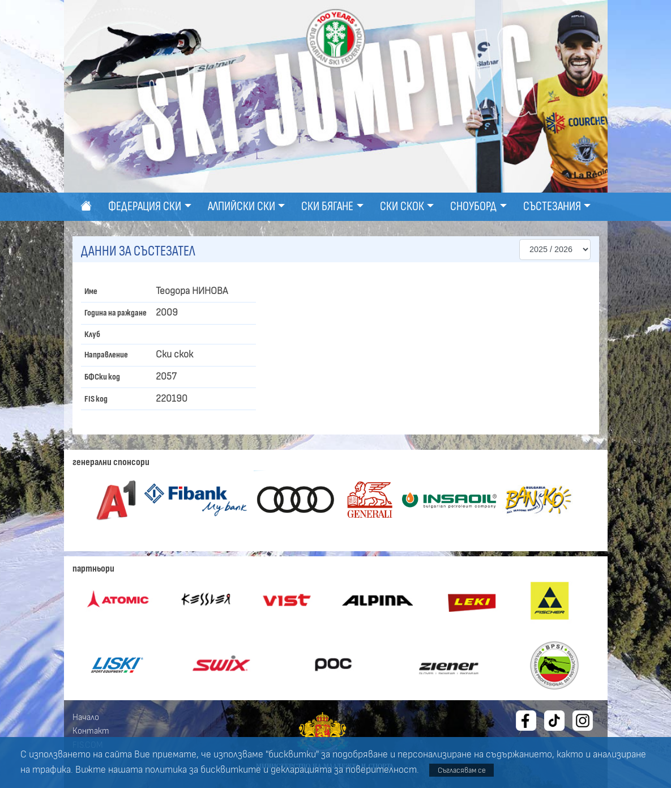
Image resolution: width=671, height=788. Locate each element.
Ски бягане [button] (327, 206)
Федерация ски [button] (144, 206)
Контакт (90, 730)
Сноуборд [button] (473, 206)
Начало (85, 717)
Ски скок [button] (402, 206)
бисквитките (230, 770)
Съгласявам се (462, 770)
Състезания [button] (552, 206)
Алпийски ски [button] (241, 206)
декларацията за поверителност (344, 770)
